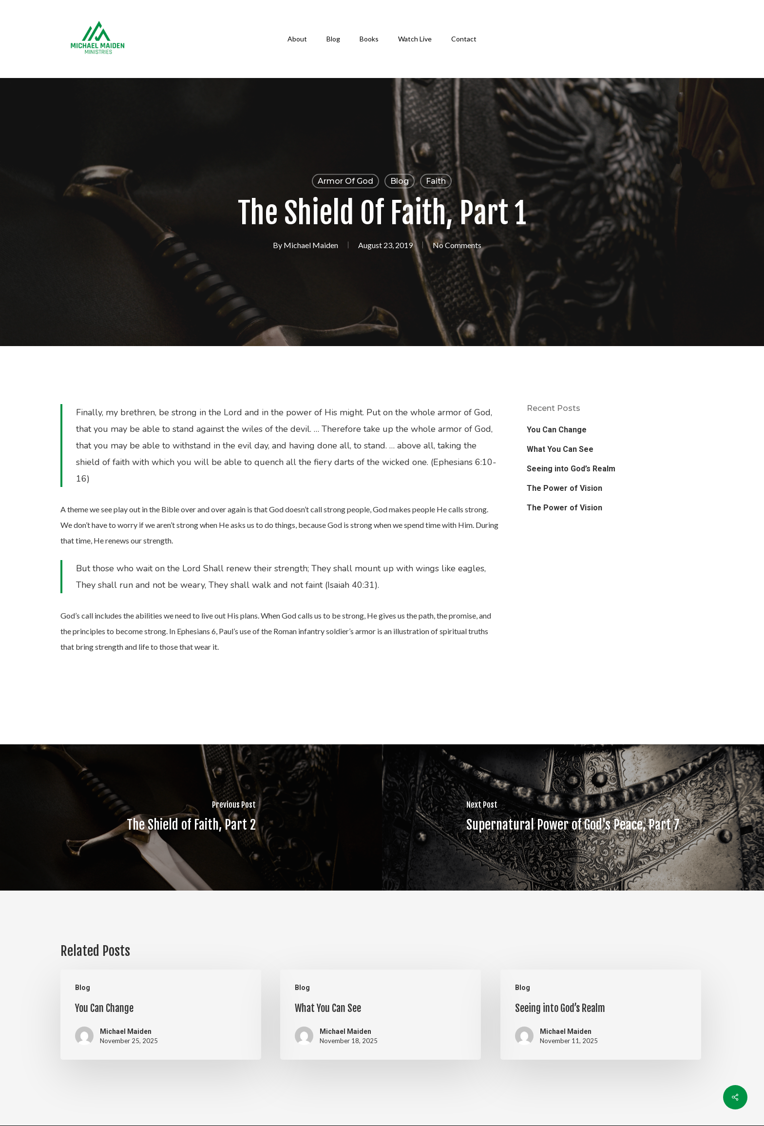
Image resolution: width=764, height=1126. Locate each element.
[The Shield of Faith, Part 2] (191, 817)
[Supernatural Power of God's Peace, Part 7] (573, 817)
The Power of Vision (564, 488)
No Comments (457, 245)
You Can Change (557, 429)
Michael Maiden (311, 245)
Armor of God (345, 181)
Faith (436, 181)
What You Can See (560, 449)
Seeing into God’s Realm (571, 468)
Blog (399, 181)
